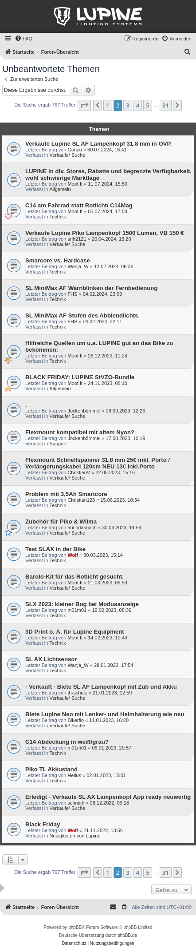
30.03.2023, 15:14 (103, 555)
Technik (57, 216)
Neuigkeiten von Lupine (74, 835)
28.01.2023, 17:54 (113, 665)
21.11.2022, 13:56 (103, 830)
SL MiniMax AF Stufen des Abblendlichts (81, 315)
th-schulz (77, 692)
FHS (72, 294)
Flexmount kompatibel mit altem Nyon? (79, 432)
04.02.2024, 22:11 (102, 321)
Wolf (72, 555)
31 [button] (165, 105)
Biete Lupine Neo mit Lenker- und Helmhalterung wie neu (104, 714)
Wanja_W (77, 266)
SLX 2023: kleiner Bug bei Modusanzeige (82, 604)
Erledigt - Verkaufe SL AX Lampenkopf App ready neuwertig (108, 796)
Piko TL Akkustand (51, 769)
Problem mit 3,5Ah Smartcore (66, 494)
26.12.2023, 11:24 (107, 355)
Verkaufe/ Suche (67, 155)
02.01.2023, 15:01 (106, 775)
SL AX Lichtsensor (51, 659)
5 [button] (147, 105)
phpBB (75, 927)
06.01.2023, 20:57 (111, 747)
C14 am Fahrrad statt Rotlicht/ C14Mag (79, 205)
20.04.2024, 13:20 (111, 239)
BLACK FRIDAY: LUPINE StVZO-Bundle (79, 377)
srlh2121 (76, 239)
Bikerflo (75, 720)
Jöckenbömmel (83, 410)
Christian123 (81, 500)
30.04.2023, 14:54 (121, 527)
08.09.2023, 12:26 (125, 410)
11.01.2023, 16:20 (109, 720)
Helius (74, 775)
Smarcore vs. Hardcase (57, 260)
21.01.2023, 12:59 (112, 692)
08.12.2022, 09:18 (109, 802)
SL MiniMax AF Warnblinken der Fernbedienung (91, 288)
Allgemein (60, 189)
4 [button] (137, 105)
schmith (75, 802)
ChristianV (78, 472)
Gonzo (74, 149)
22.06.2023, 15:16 (115, 472)
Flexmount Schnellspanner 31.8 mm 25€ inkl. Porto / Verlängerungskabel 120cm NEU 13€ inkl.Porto (97, 463)
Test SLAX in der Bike (55, 549)
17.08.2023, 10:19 (125, 438)
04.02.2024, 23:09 (102, 294)
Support (58, 443)
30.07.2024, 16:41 (107, 149)
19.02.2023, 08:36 (111, 610)
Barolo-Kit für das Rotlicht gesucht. (74, 576)
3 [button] (127, 105)
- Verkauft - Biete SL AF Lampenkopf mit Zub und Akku (101, 686)
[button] (84, 105)
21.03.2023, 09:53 (107, 582)
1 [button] (107, 105)
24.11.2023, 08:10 (107, 383)
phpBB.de (127, 935)
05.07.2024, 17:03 (107, 211)
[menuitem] (23, 38)
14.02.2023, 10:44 (107, 637)
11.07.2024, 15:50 (107, 183)
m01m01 (76, 610)
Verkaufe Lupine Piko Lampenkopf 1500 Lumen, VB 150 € (104, 233)
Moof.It (74, 183)
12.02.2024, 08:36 (113, 266)
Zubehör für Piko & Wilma (61, 521)
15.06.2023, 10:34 (120, 500)
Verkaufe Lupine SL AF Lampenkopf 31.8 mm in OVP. (98, 143)
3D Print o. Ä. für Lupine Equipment (74, 631)
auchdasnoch (81, 527)
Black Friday (42, 824)
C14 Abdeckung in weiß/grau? (67, 741)
